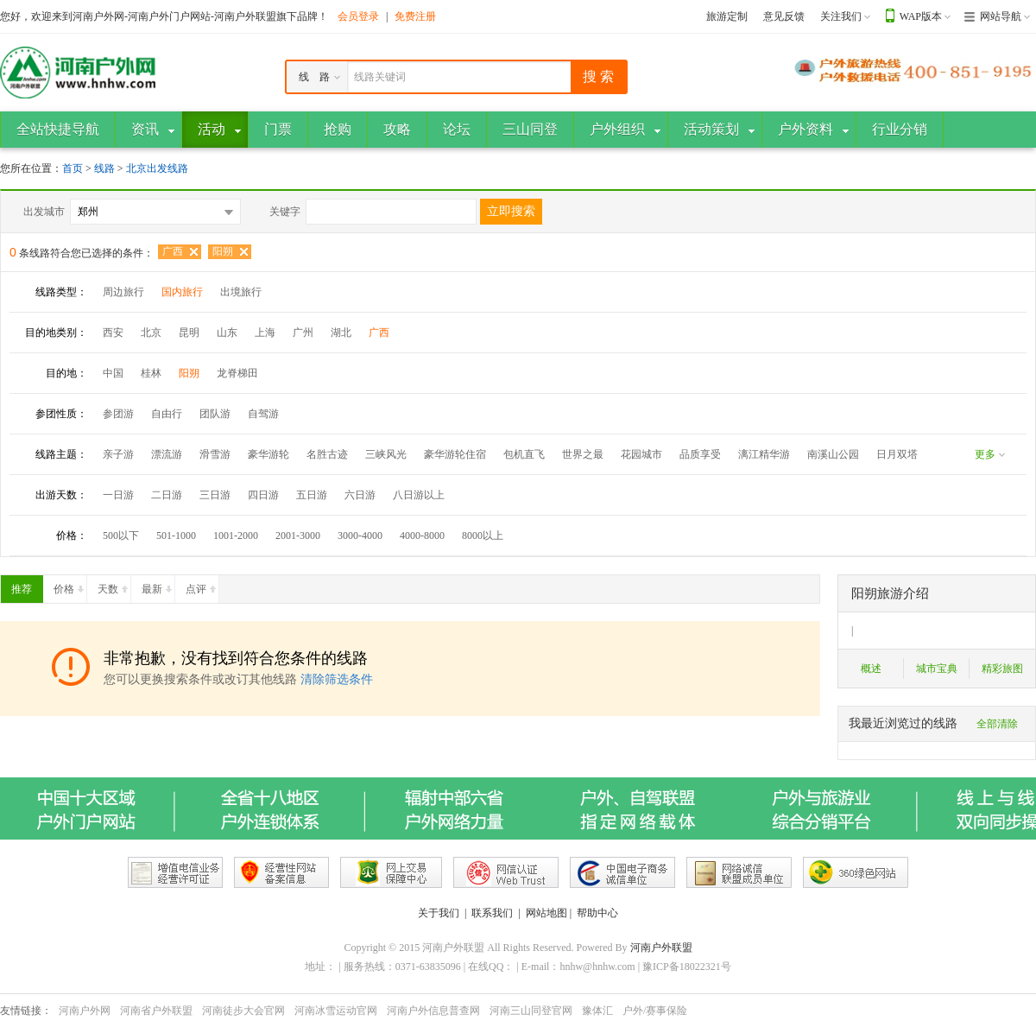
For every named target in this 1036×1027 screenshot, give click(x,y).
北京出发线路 (157, 168)
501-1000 (176, 535)
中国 (113, 373)
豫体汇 (597, 1011)
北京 (151, 332)
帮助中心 (597, 913)
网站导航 (1000, 16)
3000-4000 (360, 535)
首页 (72, 168)
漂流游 (166, 454)
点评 (202, 585)
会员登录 (358, 16)
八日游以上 (419, 495)
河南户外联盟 (661, 947)
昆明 (189, 332)
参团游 (118, 414)
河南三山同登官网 (531, 1011)
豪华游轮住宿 (455, 454)
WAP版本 (921, 16)
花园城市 (641, 454)
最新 (158, 585)
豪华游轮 (268, 454)
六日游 (360, 495)
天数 (114, 585)
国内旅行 (182, 292)
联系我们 (492, 913)
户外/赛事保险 (654, 1011)
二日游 (166, 495)
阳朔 (222, 251)
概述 (871, 668)
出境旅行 (241, 292)
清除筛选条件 (336, 679)
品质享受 (700, 454)
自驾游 (263, 414)
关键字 (284, 212)
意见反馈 (784, 16)
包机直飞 (524, 454)
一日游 (118, 495)
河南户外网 (85, 1011)
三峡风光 (386, 454)
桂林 (151, 373)
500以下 (121, 535)
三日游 (215, 495)
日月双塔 (897, 454)
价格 (70, 585)
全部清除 (997, 724)
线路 (105, 168)
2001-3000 (297, 535)
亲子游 (118, 454)
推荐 (26, 585)
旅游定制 (727, 16)
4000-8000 (422, 535)
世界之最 (582, 454)
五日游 (311, 495)
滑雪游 (215, 454)
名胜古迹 (327, 454)
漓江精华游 (764, 454)
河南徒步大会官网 (243, 1011)
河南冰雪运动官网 (335, 1011)
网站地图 (546, 913)
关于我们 (438, 913)
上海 (265, 332)
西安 (113, 332)
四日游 (263, 495)
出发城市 (44, 212)
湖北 (341, 332)
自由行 (166, 414)
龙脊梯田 (237, 373)
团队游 (215, 414)
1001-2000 (235, 535)
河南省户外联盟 (156, 1011)
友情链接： (26, 1011)
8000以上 (482, 535)
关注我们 (841, 16)
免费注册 (415, 16)
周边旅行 (123, 292)
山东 (227, 332)
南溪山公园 (833, 454)
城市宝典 (936, 668)
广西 (172, 251)
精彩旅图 (1002, 668)
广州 (303, 332)
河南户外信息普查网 (433, 1011)
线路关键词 (380, 77)
